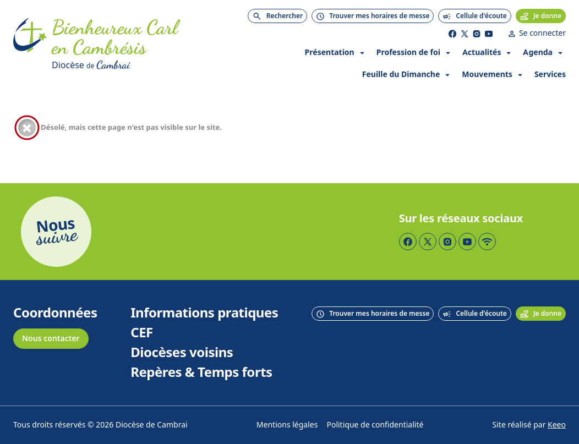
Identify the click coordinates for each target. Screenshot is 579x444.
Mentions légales (287, 425)
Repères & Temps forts (201, 372)
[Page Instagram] (477, 34)
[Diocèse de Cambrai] (130, 65)
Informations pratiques (204, 313)
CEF (141, 332)
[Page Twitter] (464, 34)
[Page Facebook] (452, 34)
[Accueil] (30, 45)
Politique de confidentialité (374, 425)
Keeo (557, 425)
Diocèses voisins (181, 352)
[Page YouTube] (489, 34)
